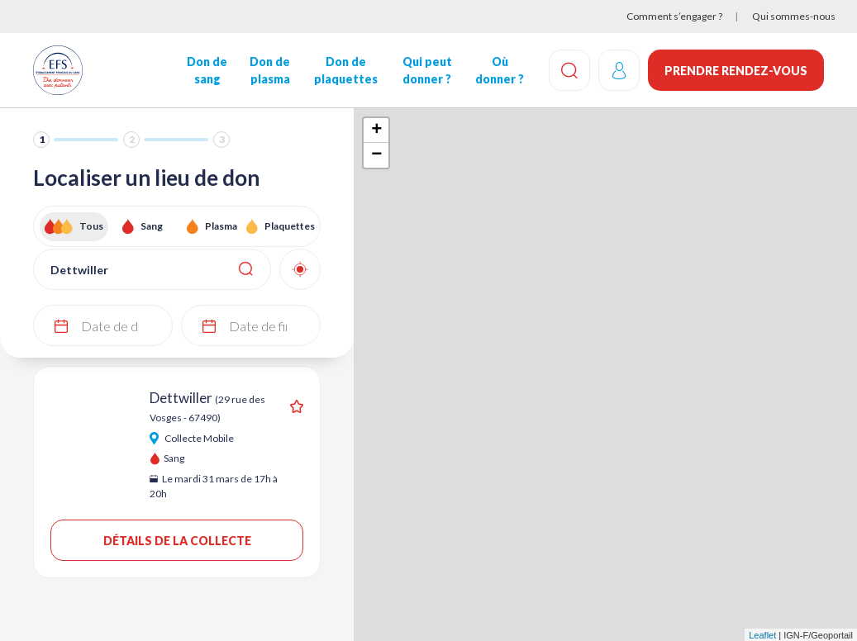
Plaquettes (289, 226)
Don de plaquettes (346, 70)
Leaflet (762, 635)
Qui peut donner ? (427, 70)
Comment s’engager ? (674, 16)
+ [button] (376, 130)
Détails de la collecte (177, 541)
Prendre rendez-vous (735, 71)
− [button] (376, 155)
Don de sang (207, 70)
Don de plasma (270, 70)
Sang (151, 226)
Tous (91, 226)
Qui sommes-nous (794, 16)
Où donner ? (499, 70)
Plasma (221, 226)
